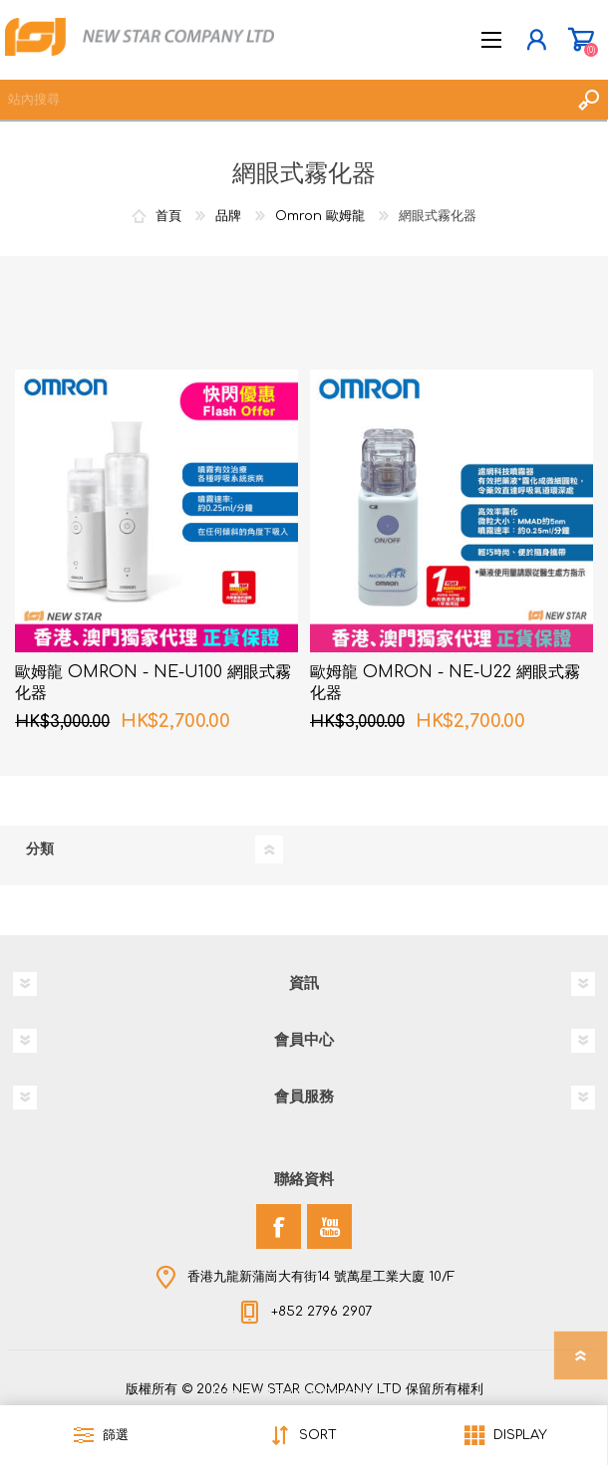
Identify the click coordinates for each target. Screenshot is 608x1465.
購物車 (580, 40)
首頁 (168, 216)
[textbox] (284, 100)
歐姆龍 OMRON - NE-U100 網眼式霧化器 (153, 682)
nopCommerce (345, 1393)
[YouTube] (329, 1226)
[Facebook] (278, 1226)
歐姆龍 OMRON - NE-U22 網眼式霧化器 (445, 682)
